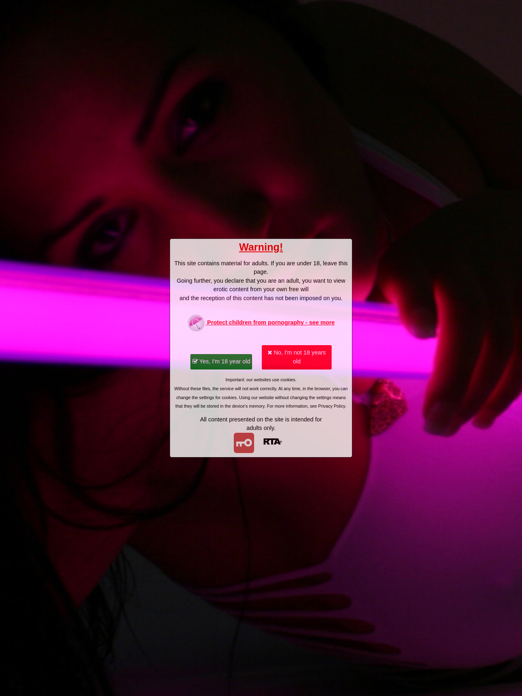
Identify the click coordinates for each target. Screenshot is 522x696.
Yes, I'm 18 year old (221, 361)
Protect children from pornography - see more (260, 323)
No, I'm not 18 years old (296, 357)
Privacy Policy (331, 406)
